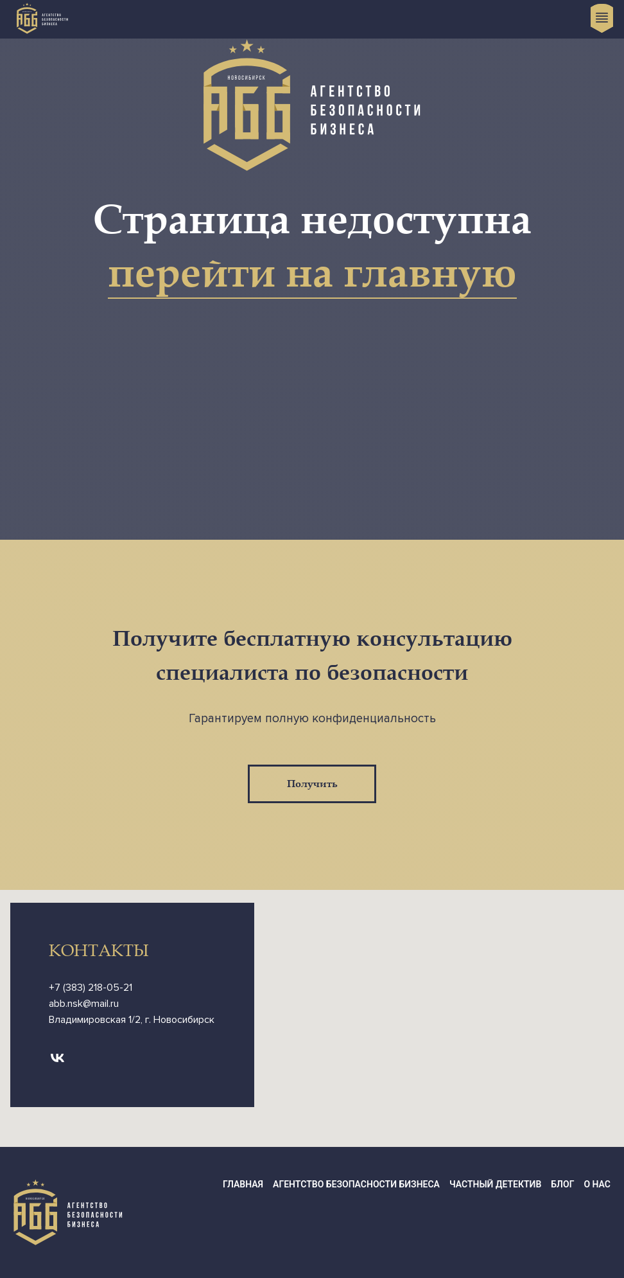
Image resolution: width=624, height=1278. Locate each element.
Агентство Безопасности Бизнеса (356, 1184)
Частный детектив (495, 1184)
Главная (243, 1184)
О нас (597, 1184)
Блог (562, 1184)
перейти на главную (312, 273)
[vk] (57, 1058)
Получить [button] (312, 783)
